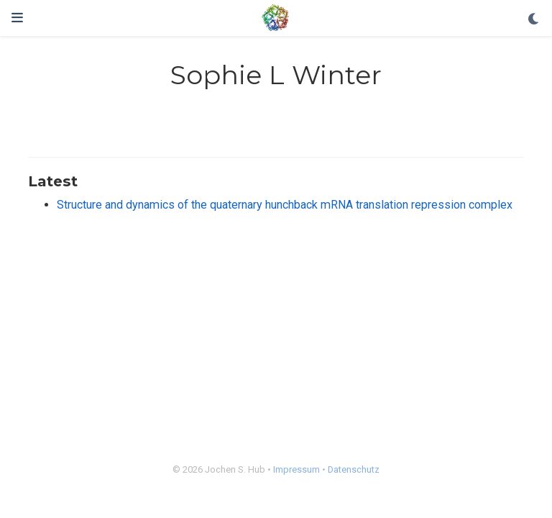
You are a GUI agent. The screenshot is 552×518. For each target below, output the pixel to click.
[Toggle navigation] (17, 17)
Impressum (296, 469)
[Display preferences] (534, 20)
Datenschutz (354, 469)
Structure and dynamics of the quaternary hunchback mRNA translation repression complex (284, 205)
